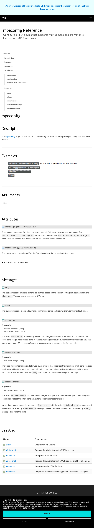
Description (9, 58)
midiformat (11, 450)
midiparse (10, 455)
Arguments (8, 66)
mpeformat (11, 460)
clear (9, 97)
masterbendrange (14, 105)
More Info (69, 521)
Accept (47, 513)
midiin (8, 444)
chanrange (11, 75)
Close (24, 521)
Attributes (8, 70)
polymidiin (10, 471)
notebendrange (13, 108)
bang (9, 93)
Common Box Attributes (17, 83)
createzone (12, 101)
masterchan (12, 79)
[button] (90, 18)
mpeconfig (10, 136)
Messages (8, 88)
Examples (8, 62)
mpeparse (10, 466)
